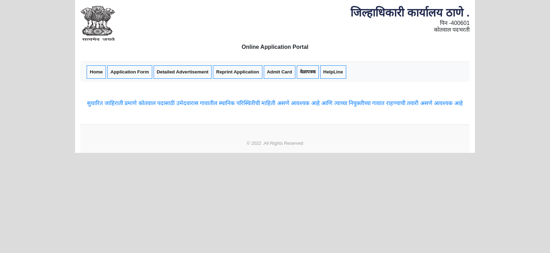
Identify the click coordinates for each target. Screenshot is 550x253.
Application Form (129, 71)
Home (96, 71)
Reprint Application (237, 71)
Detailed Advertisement (183, 71)
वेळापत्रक (308, 71)
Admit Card (279, 71)
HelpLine (333, 71)
